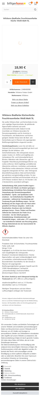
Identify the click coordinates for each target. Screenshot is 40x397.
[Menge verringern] (11, 83)
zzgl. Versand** (23, 73)
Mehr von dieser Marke (20, 99)
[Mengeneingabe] (7, 82)
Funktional (8, 378)
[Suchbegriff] (17, 9)
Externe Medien (9, 373)
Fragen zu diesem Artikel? (20, 102)
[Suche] (35, 9)
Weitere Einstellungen (8, 380)
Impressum (32, 356)
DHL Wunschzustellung (12, 375)
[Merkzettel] (31, 3)
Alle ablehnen (20, 389)
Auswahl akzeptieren (20, 393)
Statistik (7, 369)
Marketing (7, 371)
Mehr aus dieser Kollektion (20, 105)
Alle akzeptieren (20, 384)
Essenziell (7, 366)
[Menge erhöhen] (11, 81)
